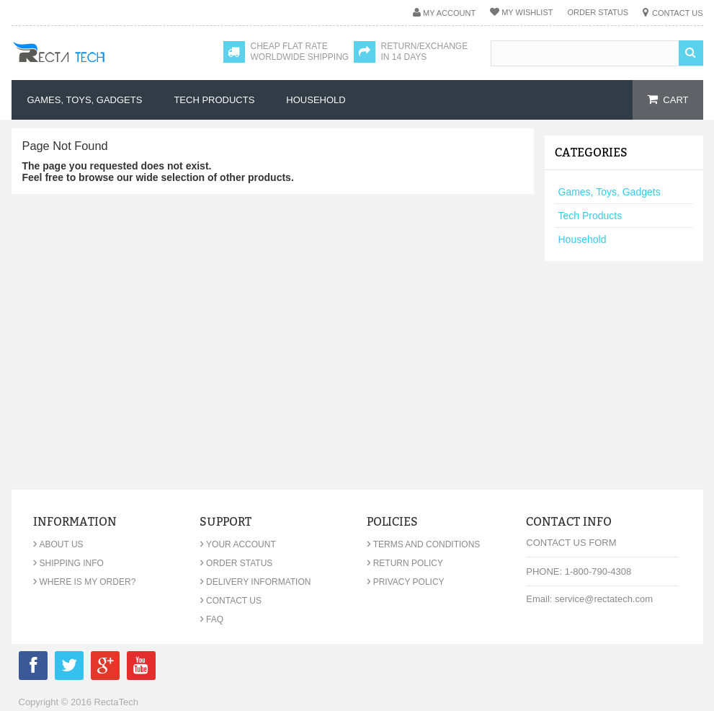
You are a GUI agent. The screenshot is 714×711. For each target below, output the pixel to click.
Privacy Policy (406, 582)
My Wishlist (527, 12)
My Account (449, 13)
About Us (58, 544)
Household (582, 239)
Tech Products (590, 215)
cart (675, 99)
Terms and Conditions (424, 544)
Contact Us (677, 13)
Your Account (238, 544)
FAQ (211, 619)
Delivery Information (255, 582)
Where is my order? (84, 582)
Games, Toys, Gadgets (609, 192)
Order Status (597, 12)
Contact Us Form (571, 542)
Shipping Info (68, 563)
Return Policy (405, 563)
